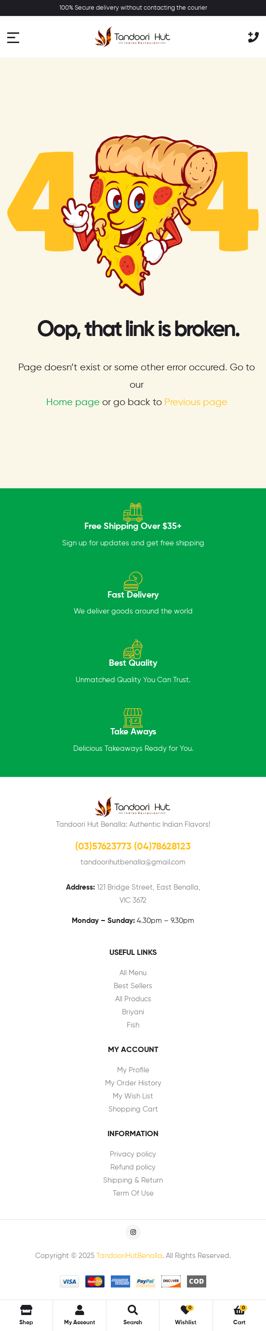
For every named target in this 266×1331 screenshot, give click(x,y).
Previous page (195, 402)
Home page (73, 402)
